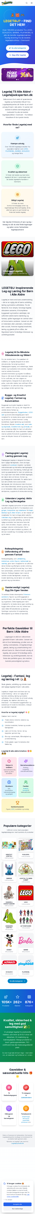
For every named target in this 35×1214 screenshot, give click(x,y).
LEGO (26, 149)
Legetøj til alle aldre (10, 751)
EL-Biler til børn (15, 513)
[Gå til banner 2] (18, 79)
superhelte (26, 1120)
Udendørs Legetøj (15, 498)
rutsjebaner (22, 510)
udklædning (21, 559)
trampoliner (11, 510)
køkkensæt (24, 561)
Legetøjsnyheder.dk (17, 1143)
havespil (25, 790)
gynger (3, 510)
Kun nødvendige (17, 1208)
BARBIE (18, 151)
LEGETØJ (8, 288)
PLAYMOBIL (10, 151)
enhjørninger (26, 1116)
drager (30, 510)
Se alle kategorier (17, 48)
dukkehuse (5, 561)
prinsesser (24, 1122)
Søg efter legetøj (17, 55)
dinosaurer (26, 1118)
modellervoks (16, 427)
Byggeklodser (23, 412)
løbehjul (4, 513)
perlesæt (26, 427)
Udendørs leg (6, 517)
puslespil (13, 465)
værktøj (4, 563)
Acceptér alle (17, 1204)
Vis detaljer (7, 1199)
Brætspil (25, 788)
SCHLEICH (25, 151)
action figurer (15, 561)
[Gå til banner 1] (16, 79)
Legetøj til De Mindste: (17, 352)
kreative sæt (19, 424)
